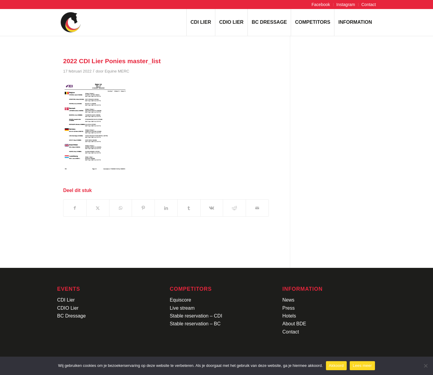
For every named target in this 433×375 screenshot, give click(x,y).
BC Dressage (71, 315)
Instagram (345, 4)
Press (288, 308)
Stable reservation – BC (195, 323)
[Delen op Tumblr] (189, 208)
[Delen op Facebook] (74, 208)
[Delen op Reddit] (234, 208)
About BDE (294, 323)
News (288, 299)
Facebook (321, 4)
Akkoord (336, 365)
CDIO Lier (67, 308)
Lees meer (362, 365)
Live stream (182, 308)
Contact (368, 4)
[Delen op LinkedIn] (166, 208)
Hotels (289, 315)
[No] (425, 366)
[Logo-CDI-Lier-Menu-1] (70, 22)
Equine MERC (117, 71)
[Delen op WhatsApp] (120, 208)
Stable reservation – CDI (196, 315)
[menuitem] (321, 4)
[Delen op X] (98, 208)
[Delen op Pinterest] (143, 208)
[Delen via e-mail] (257, 208)
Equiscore (180, 299)
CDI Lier (66, 299)
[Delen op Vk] (212, 208)
